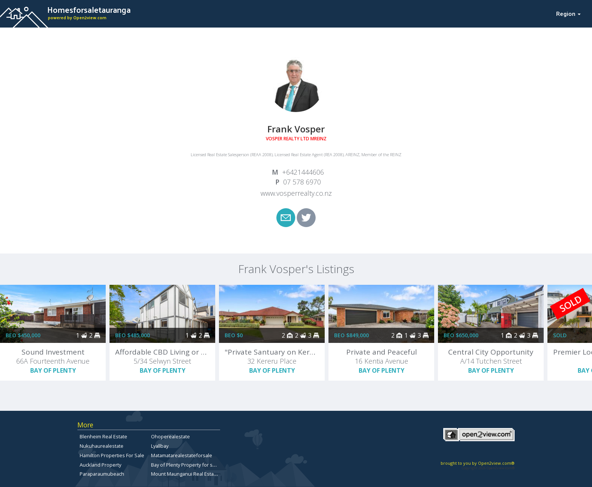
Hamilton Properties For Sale (112, 455)
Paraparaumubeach (102, 473)
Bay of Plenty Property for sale (185, 464)
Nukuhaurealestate (101, 445)
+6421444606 (303, 172)
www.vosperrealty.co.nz (296, 193)
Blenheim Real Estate (103, 436)
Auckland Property (100, 464)
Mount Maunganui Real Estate (184, 473)
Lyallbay (159, 445)
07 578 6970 (302, 181)
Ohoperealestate (170, 436)
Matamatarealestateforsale (181, 455)
